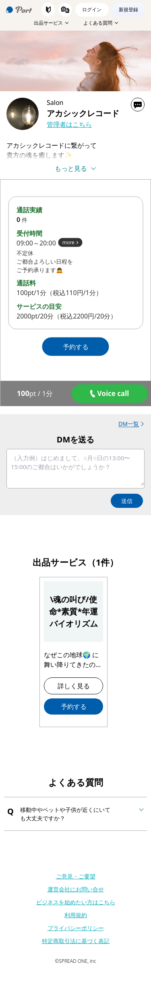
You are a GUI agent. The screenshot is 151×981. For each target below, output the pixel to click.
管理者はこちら (69, 124)
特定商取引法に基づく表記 (76, 941)
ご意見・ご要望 (75, 876)
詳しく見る (74, 685)
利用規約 (75, 915)
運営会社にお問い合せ (76, 889)
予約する (74, 706)
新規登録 (128, 9)
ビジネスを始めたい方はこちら (75, 902)
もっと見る (71, 168)
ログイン (91, 9)
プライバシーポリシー (76, 928)
